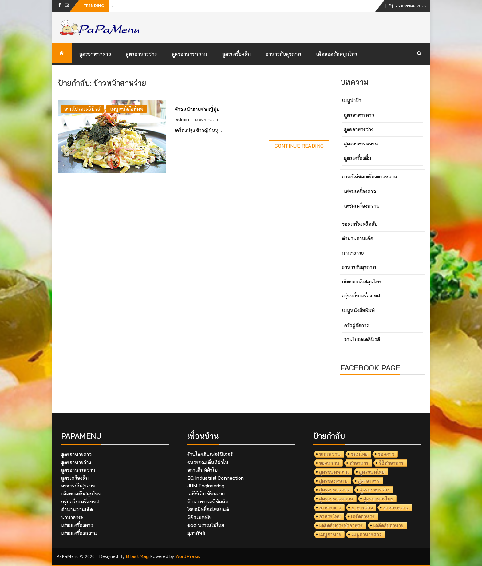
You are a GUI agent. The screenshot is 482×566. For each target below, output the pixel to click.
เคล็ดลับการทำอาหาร (341, 525)
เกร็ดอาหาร (363, 516)
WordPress (187, 556)
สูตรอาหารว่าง (141, 54)
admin (182, 119)
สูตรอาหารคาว (95, 54)
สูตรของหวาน (333, 481)
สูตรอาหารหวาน (189, 54)
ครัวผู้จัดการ (356, 325)
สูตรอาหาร (369, 481)
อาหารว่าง (362, 507)
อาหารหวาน (396, 507)
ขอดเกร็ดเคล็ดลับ (359, 224)
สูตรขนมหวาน (334, 472)
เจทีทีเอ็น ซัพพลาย (206, 494)
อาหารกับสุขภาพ (283, 54)
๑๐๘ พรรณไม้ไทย (205, 525)
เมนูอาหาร (330, 534)
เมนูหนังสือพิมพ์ (126, 109)
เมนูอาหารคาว (366, 534)
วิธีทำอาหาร (391, 463)
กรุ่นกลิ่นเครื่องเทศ (361, 296)
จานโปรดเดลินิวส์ (82, 109)
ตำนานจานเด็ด (357, 238)
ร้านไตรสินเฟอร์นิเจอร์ (210, 454)
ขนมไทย (359, 454)
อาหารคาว (330, 507)
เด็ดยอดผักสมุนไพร (337, 54)
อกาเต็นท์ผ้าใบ (202, 470)
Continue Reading (299, 146)
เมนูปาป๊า (352, 100)
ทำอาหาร (359, 463)
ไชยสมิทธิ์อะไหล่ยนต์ (208, 509)
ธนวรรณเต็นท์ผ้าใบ (207, 462)
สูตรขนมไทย (372, 472)
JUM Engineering (206, 486)
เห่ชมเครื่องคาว (360, 191)
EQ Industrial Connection (215, 478)
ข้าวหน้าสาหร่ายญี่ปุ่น (197, 109)
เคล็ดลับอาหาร (388, 525)
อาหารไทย (330, 516)
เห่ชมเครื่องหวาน (362, 206)
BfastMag (137, 556)
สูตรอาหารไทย (378, 498)
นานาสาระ (353, 253)
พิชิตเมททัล (199, 517)
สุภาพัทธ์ (196, 533)
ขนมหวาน (330, 454)
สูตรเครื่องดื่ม (236, 54)
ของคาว (386, 454)
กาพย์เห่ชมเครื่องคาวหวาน (369, 176)
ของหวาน (329, 463)
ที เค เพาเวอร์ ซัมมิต (207, 502)
